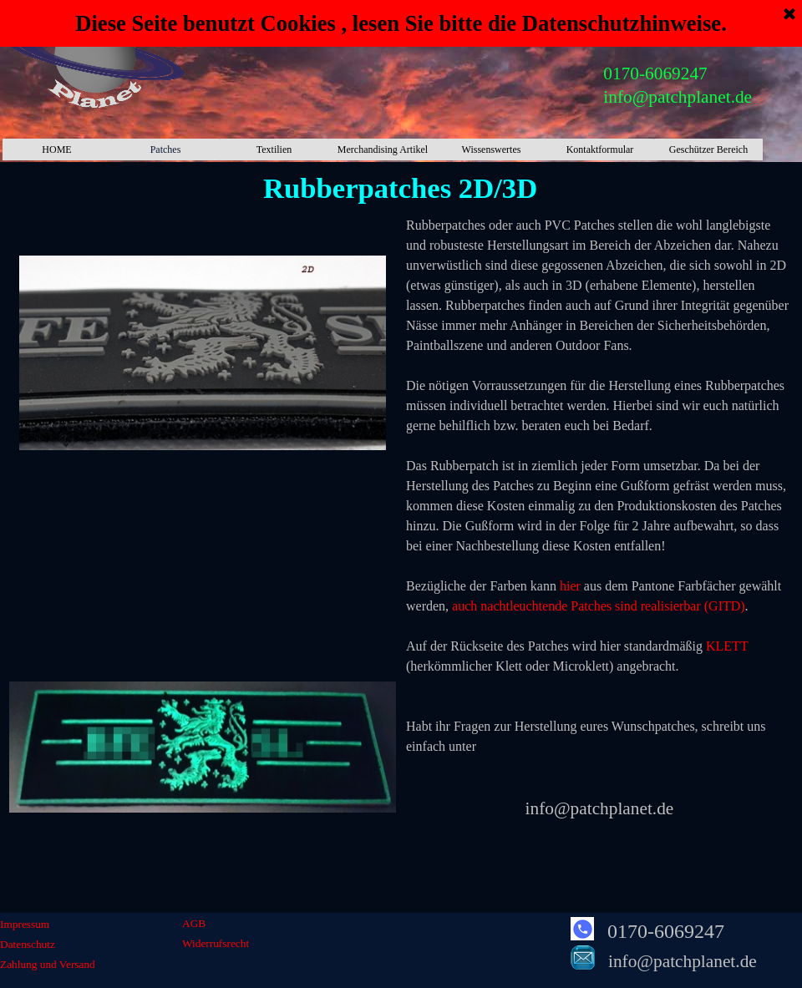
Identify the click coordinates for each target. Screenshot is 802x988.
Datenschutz (27, 944)
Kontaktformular (600, 149)
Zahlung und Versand (47, 964)
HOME (56, 149)
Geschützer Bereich (708, 149)
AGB (194, 923)
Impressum (24, 924)
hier (570, 586)
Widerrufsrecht (215, 943)
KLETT (727, 646)
